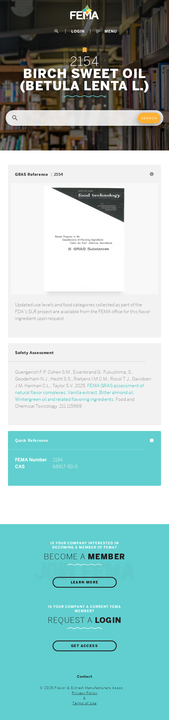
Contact (84, 676)
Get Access (84, 646)
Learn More (85, 582)
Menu (106, 31)
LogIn (78, 31)
